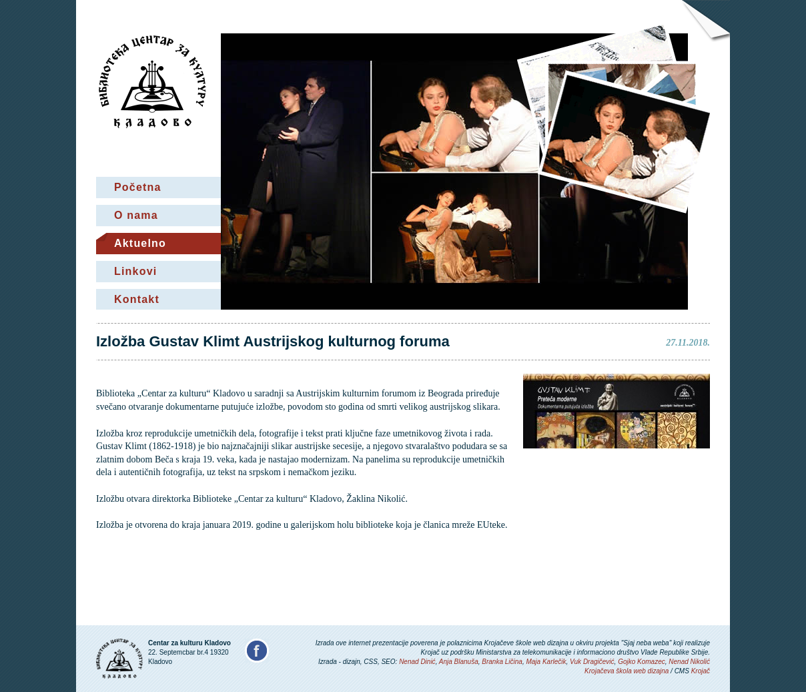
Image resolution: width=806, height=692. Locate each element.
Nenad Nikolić (689, 661)
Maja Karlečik (546, 661)
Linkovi (135, 271)
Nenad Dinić (417, 661)
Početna (137, 187)
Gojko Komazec (641, 661)
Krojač (700, 671)
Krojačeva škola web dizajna (626, 671)
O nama (136, 215)
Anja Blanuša (458, 661)
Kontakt (136, 299)
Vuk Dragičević (592, 661)
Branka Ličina (502, 661)
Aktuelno (140, 243)
